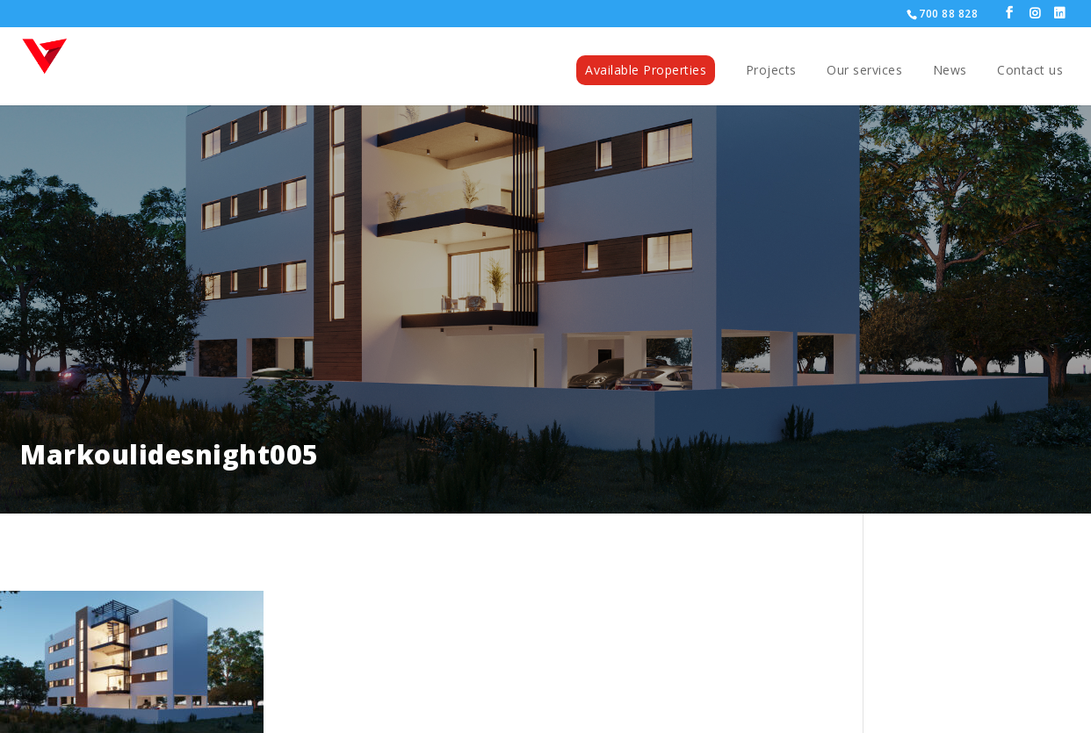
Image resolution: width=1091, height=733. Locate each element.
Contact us (1030, 71)
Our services (864, 71)
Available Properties (645, 69)
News (950, 71)
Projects (771, 71)
